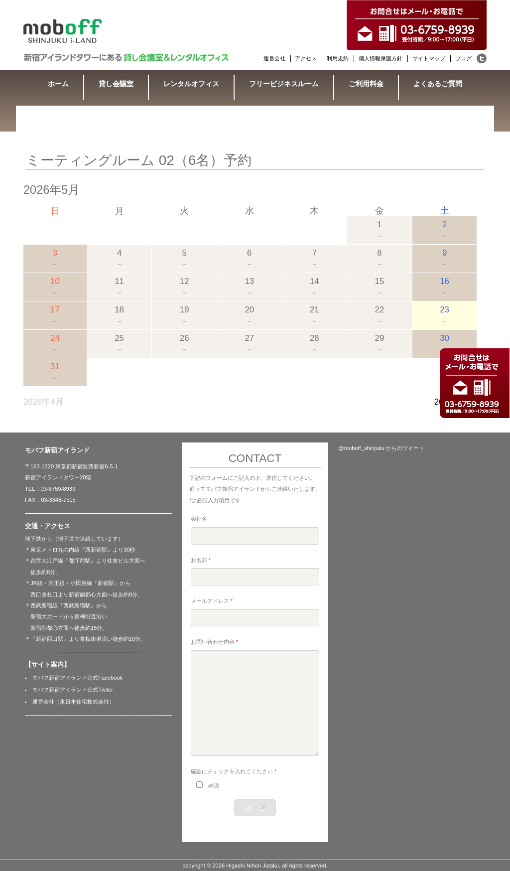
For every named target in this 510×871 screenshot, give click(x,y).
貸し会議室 (116, 84)
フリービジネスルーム (284, 84)
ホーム (58, 84)
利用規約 (338, 58)
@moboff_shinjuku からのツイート (381, 448)
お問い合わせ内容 (214, 642)
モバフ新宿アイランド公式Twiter (72, 690)
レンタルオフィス (191, 84)
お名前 (201, 560)
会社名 (199, 519)
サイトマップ (428, 58)
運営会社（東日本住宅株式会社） (73, 702)
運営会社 (274, 58)
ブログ (463, 58)
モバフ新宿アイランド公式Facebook (77, 678)
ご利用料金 (366, 84)
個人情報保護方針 (380, 58)
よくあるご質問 (437, 84)
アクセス (306, 58)
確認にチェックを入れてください (233, 771)
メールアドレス (212, 601)
